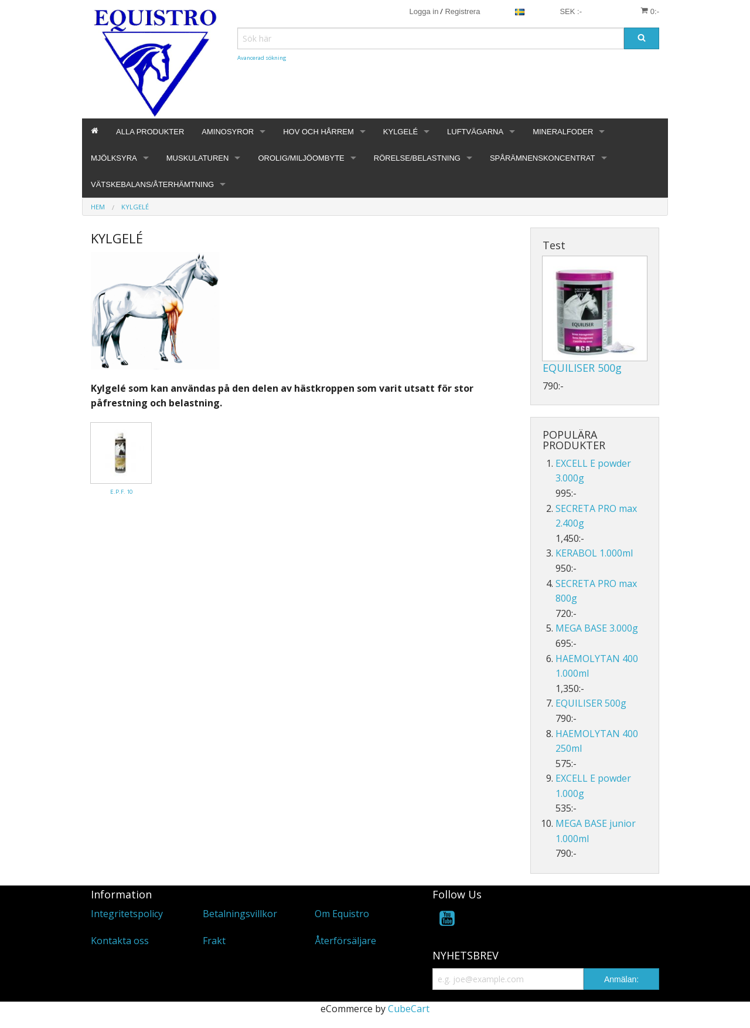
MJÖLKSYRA (114, 158)
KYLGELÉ (400, 131)
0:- (649, 11)
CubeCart (408, 1008)
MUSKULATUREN (197, 158)
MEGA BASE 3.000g (596, 628)
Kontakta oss (120, 940)
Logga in (424, 11)
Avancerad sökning (262, 58)
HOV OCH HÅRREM (318, 131)
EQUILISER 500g (582, 368)
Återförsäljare (345, 940)
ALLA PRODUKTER (150, 131)
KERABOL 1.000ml (594, 553)
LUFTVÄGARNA (475, 131)
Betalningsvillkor (240, 913)
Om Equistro (342, 913)
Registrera (462, 11)
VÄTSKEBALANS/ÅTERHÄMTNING (152, 184)
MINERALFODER (563, 131)
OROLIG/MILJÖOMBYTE (301, 158)
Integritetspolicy (127, 913)
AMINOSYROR (228, 131)
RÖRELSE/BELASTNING (417, 158)
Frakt (214, 940)
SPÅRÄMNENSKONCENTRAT (542, 158)
